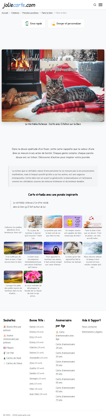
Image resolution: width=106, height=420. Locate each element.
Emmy (33, 342)
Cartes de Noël (12, 358)
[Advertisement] (53, 40)
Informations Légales (92, 331)
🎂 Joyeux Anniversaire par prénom (11, 339)
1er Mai (8, 352)
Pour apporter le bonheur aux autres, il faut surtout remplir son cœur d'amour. (53, 260)
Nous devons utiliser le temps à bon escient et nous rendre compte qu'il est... (93, 262)
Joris (32, 383)
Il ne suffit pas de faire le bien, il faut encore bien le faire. (13, 259)
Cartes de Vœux (12, 363)
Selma (33, 352)
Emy (32, 337)
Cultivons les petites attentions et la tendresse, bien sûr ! (13, 230)
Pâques (8, 347)
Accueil (5, 12)
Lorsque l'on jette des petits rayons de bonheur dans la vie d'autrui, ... (13, 289)
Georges (34, 378)
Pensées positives (30, 12)
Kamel (33, 326)
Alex (32, 363)
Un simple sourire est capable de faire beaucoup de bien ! (72, 233)
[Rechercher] (94, 4)
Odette (33, 347)
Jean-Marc (34, 394)
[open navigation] (101, 5)
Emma (33, 331)
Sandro (33, 373)
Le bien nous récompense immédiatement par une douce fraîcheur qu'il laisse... (33, 262)
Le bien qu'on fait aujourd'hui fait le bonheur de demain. (72, 259)
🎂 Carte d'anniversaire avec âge (65, 335)
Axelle (33, 368)
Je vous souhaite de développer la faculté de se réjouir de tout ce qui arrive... (33, 290)
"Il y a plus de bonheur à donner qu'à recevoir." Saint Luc (33, 234)
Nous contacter (89, 326)
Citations (15, 12)
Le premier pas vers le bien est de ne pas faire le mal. (53, 233)
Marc (32, 388)
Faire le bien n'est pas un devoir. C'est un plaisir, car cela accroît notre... (92, 234)
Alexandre (35, 357)
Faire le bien (47, 12)
